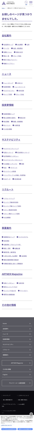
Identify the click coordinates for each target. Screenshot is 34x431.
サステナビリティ (9, 91)
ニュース (6, 74)
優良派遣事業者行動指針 (11, 260)
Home (3, 8)
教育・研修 (7, 248)
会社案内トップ (8, 44)
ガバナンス (13, 168)
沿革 (28, 44)
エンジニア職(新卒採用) (11, 202)
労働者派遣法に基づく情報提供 (13, 263)
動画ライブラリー (9, 63)
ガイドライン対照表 (10, 171)
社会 (5, 168)
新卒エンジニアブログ (10, 287)
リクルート (8, 189)
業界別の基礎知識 (9, 294)
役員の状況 (19, 52)
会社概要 (20, 44)
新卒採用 (21, 91)
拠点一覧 (6, 56)
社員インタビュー (9, 283)
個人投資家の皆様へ (10, 118)
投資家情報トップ (9, 114)
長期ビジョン (8, 52)
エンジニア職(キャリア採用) (12, 206)
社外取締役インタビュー (11, 156)
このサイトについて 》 (6, 425)
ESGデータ (7, 179)
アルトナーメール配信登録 (17, 383)
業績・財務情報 (18, 121)
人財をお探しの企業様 (10, 256)
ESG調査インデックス (10, 164)
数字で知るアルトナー (10, 60)
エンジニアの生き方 (10, 291)
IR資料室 (17, 125)
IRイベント (7, 125)
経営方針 (22, 118)
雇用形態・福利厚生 (10, 252)
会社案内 (6, 35)
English (5, 374)
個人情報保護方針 (8, 400)
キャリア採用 (8, 94)
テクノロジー (24, 291)
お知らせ (20, 83)
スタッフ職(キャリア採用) (12, 214)
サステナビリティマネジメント (13, 160)
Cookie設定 (21, 404)
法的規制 (24, 256)
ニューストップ (8, 83)
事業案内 (6, 228)
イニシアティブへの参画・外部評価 (14, 175)
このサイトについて (23, 395)
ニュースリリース (20, 87)
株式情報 (6, 121)
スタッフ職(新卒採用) (10, 210)
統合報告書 (17, 179)
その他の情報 (9, 304)
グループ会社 (17, 56)
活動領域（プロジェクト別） (12, 244)
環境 (22, 164)
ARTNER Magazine (12, 274)
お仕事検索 (7, 217)
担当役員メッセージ (23, 152)
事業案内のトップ (9, 237)
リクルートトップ (9, 198)
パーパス (6, 48)
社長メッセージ (8, 152)
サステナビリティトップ (11, 149)
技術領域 (6, 241)
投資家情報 (7, 87)
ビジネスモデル (23, 237)
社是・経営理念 (18, 48)
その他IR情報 (8, 129)
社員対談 (21, 283)
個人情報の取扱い (23, 400)
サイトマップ (6, 395)
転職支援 (17, 248)
